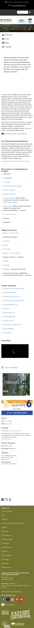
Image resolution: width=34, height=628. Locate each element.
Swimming (6, 265)
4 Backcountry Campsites (10, 202)
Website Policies (6, 567)
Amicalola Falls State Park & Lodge (13, 288)
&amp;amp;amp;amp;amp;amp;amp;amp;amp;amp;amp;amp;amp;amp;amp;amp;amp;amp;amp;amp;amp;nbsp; (15, 82)
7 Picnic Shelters (8, 206)
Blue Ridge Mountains (9, 292)
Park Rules (4, 551)
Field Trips (6, 241)
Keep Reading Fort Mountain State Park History (15, 161)
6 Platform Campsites (9, 194)
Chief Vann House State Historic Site (13, 300)
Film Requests (5, 543)
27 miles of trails (14, 233)
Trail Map (8, 47)
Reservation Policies (6, 439)
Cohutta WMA (7, 332)
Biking (5, 233)
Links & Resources (6, 547)
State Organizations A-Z (19, 5)
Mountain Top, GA (8, 320)
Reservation (8, 35)
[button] (2, 28)
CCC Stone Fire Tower (9, 214)
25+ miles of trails (14, 253)
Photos (7, 43)
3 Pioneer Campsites (9, 198)
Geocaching (6, 249)
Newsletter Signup (7, 605)
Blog (2, 515)
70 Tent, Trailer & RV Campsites (12, 186)
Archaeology (5, 559)
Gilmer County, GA (9, 312)
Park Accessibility (6, 555)
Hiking (5, 253)
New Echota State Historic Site (12, 324)
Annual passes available (14, 430)
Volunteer (4, 527)
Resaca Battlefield (8, 328)
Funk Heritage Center (9, 316)
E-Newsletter (5, 563)
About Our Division (7, 511)
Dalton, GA (6, 308)
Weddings (6, 269)
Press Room (4, 531)
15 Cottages (6, 182)
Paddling (5, 261)
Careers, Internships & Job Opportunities (12, 523)
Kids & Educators (6, 535)
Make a (17, 413)
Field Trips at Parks (6, 539)
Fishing (5, 245)
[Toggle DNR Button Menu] (30, 21)
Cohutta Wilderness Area (10, 304)
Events (7, 39)
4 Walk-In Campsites (9, 190)
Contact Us (4, 519)
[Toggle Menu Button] (22, 20)
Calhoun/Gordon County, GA (11, 296)
